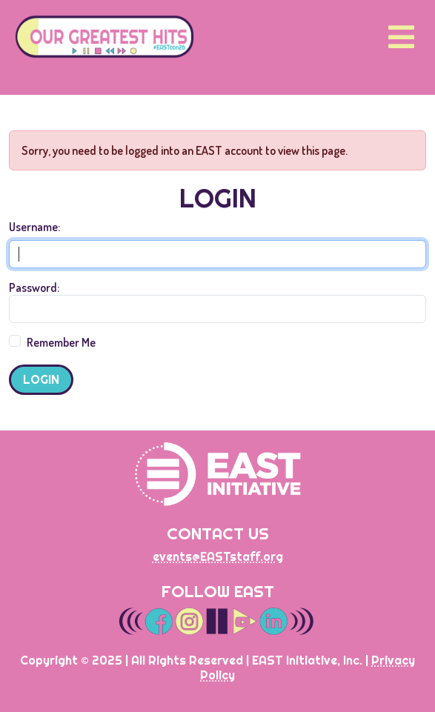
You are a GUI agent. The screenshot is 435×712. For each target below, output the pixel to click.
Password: (34, 287)
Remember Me (61, 342)
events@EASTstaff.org (218, 556)
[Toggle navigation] (401, 37)
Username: (34, 226)
